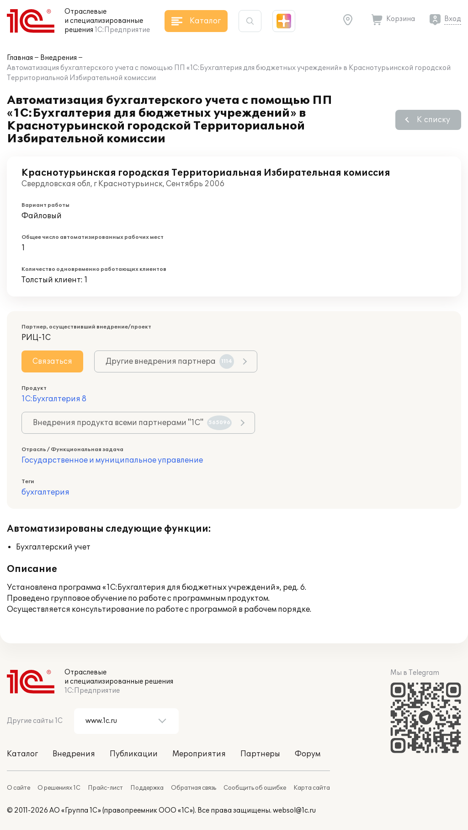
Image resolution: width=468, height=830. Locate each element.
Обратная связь (193, 788)
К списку (433, 119)
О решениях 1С (58, 788)
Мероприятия (199, 754)
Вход (452, 19)
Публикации (134, 754)
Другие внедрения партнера (170, 361)
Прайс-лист (105, 788)
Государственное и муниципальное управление (112, 460)
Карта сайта (311, 788)
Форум (307, 754)
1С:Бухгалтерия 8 (53, 399)
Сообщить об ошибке (254, 788)
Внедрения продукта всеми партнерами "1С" (132, 422)
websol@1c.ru (294, 810)
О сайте (18, 788)
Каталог (22, 754)
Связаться (52, 361)
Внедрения (58, 58)
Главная (20, 58)
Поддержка (147, 788)
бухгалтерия (45, 492)
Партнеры (260, 754)
